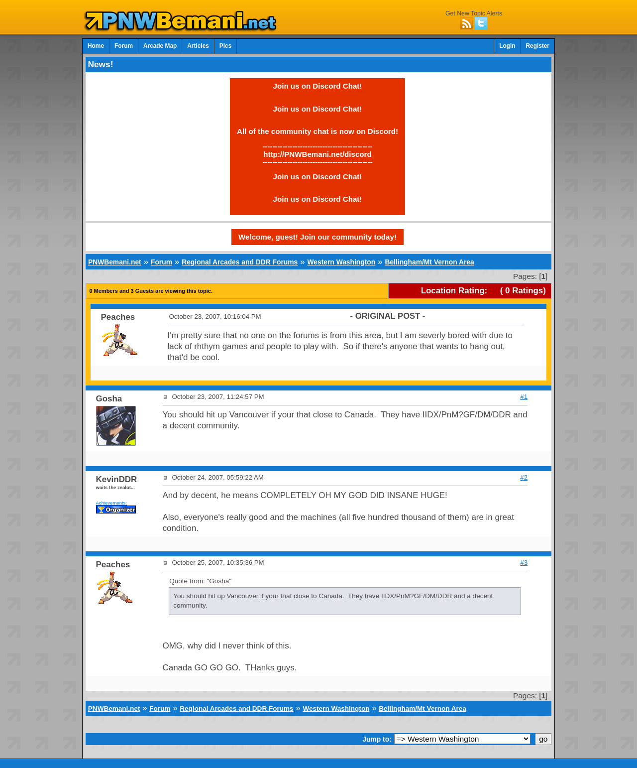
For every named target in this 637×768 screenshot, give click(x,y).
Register (537, 45)
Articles (198, 45)
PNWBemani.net (114, 262)
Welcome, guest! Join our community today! (317, 237)
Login (507, 45)
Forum (123, 45)
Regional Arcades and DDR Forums (240, 262)
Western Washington (341, 262)
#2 (524, 477)
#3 (524, 562)
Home (96, 45)
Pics (225, 45)
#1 (524, 396)
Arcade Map (160, 45)
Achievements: (111, 503)
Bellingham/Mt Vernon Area (429, 262)
